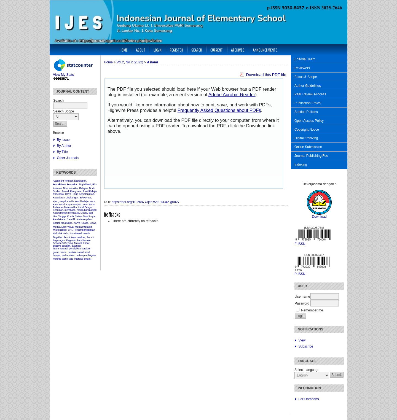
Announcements (265, 49)
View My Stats (73, 73)
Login (158, 49)
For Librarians (308, 399)
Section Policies (306, 112)
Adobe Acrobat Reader (231, 94)
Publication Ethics (307, 103)
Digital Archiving (306, 138)
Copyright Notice (306, 129)
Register (176, 49)
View (301, 340)
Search (196, 49)
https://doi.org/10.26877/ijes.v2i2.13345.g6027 (145, 202)
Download (319, 217)
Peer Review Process (310, 94)
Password (302, 303)
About (140, 49)
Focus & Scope (305, 77)
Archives (238, 49)
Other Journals (68, 158)
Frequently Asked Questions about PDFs (219, 110)
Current (216, 49)
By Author (64, 146)
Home (124, 49)
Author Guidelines (307, 86)
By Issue (63, 140)
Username (302, 296)
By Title (62, 152)
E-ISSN (299, 244)
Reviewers (302, 68)
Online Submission (308, 147)
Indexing (300, 164)
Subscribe (305, 346)
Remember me (312, 310)
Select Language (306, 370)
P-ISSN (299, 274)
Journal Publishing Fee (311, 156)
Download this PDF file (266, 74)
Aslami (152, 62)
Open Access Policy (309, 121)
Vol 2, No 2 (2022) (130, 62)
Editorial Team (304, 59)
